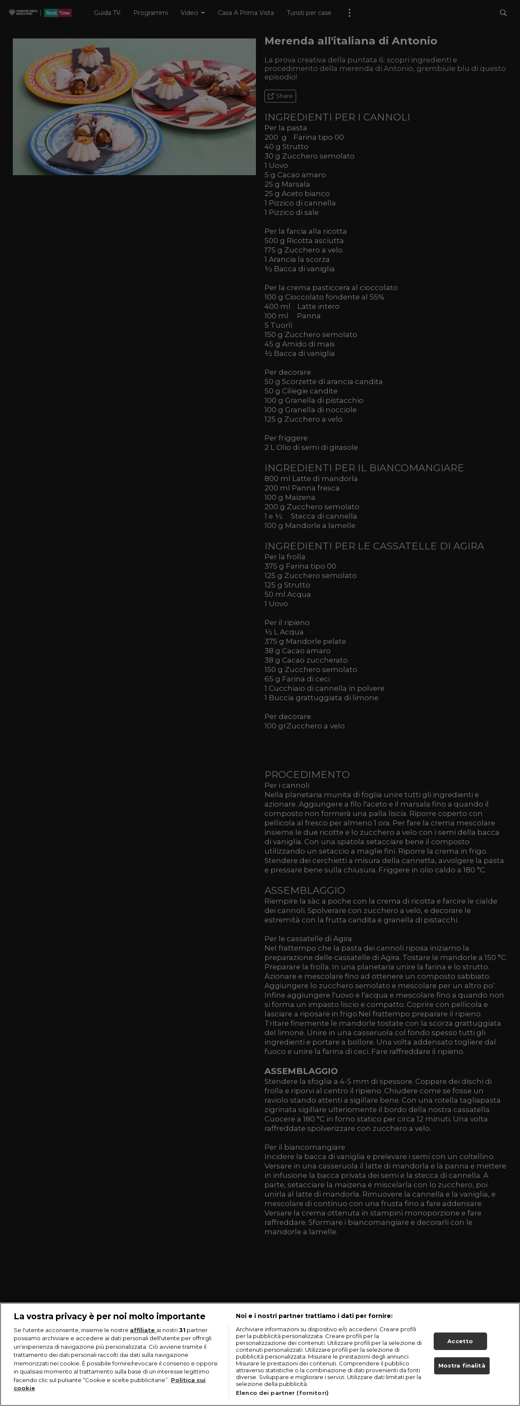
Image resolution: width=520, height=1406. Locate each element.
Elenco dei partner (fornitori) (282, 1396)
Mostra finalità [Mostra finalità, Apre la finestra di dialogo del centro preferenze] (461, 1369)
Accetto (460, 1344)
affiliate (143, 1333)
